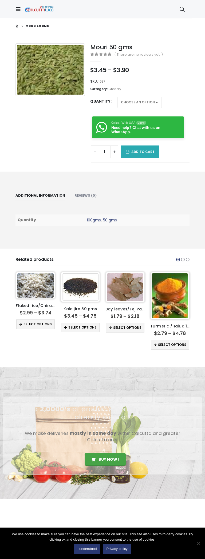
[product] (35, 285)
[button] (178, 259)
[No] (198, 543)
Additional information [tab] (40, 195)
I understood (87, 549)
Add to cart (143, 151)
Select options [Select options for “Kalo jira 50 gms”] (82, 327)
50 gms (110, 220)
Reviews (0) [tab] (85, 195)
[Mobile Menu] (19, 9)
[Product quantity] (105, 151)
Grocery (114, 89)
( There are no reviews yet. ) (138, 54)
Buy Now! (105, 460)
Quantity (100, 101)
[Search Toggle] (182, 9)
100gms (94, 220)
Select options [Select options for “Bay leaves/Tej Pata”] (127, 327)
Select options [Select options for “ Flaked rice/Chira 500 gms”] (37, 324)
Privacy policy (116, 549)
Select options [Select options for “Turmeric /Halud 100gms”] (172, 344)
